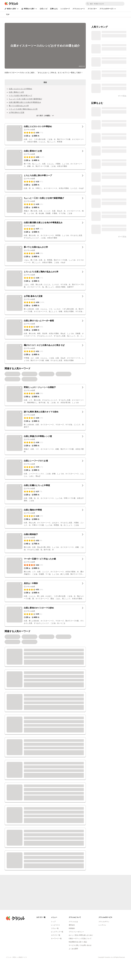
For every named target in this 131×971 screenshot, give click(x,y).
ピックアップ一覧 (57, 932)
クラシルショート (79, 9)
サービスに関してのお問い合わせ (80, 945)
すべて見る (122, 236)
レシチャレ (102, 925)
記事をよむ (54, 9)
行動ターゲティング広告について (80, 938)
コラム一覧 (55, 928)
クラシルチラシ (104, 921)
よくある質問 (73, 949)
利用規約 (72, 928)
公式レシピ (43, 9)
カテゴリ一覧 (55, 935)
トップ (53, 921)
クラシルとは (73, 921)
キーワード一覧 (56, 938)
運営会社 (72, 925)
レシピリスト (55, 925)
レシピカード (65, 9)
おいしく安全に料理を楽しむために (81, 935)
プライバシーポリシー (76, 932)
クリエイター (92, 9)
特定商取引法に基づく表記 (78, 942)
